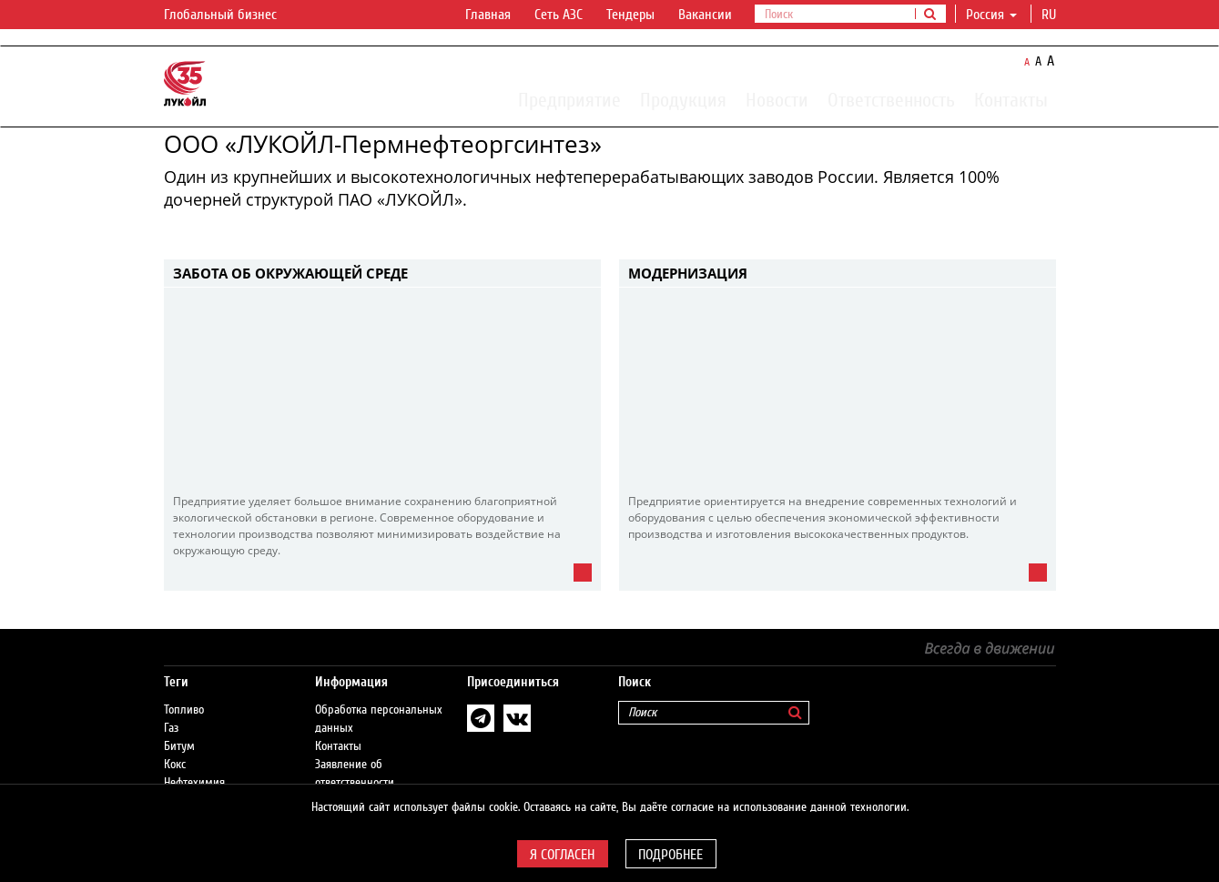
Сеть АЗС (558, 14)
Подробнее (670, 855)
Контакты (1011, 99)
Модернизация (687, 273)
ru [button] (1050, 14)
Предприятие (569, 99)
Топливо (184, 710)
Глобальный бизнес (231, 15)
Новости (777, 99)
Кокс (175, 764)
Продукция (683, 99)
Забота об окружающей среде (290, 273)
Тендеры (630, 14)
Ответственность (891, 99)
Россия (991, 14)
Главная (488, 14)
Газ (171, 728)
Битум (179, 746)
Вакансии (705, 14)
